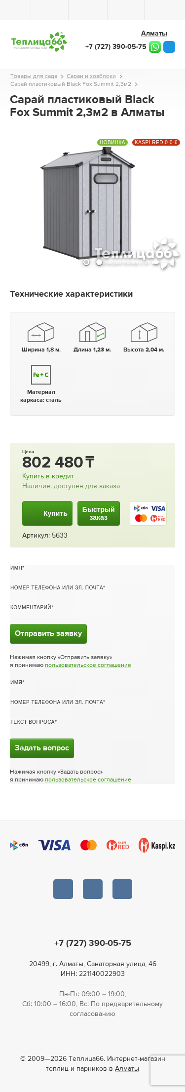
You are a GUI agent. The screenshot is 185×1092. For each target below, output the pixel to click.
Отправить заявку (48, 634)
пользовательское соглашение (88, 665)
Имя (16, 568)
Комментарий (30, 607)
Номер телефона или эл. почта (56, 587)
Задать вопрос (42, 748)
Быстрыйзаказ (98, 513)
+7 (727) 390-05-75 (116, 46)
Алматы (127, 1068)
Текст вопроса (32, 722)
